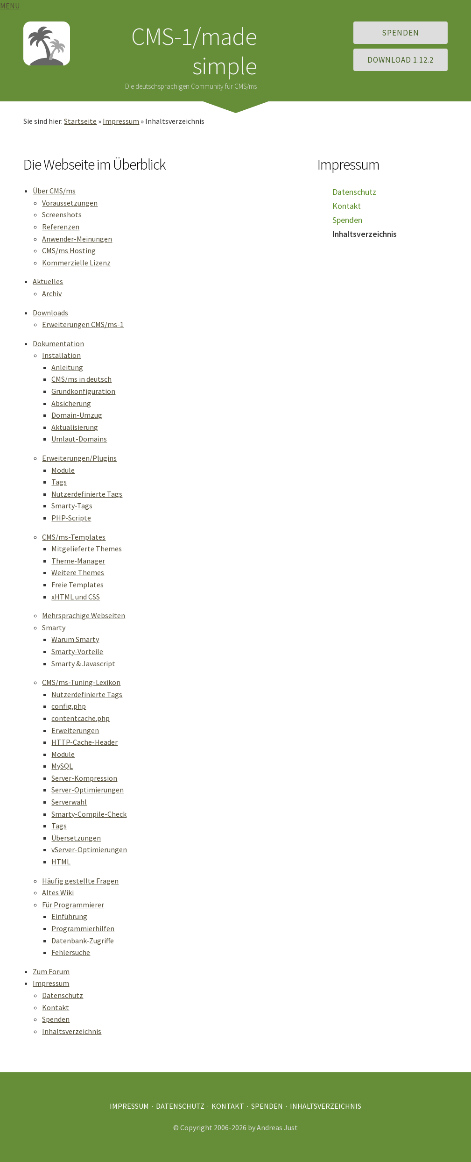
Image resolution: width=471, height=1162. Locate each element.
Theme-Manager (78, 560)
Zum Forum (51, 971)
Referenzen (60, 226)
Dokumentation (58, 343)
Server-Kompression (84, 778)
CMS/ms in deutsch (81, 379)
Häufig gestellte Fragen (80, 880)
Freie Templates (77, 584)
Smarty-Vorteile (77, 651)
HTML (60, 861)
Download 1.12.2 (400, 60)
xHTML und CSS (75, 596)
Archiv (52, 293)
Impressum (121, 121)
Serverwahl (69, 801)
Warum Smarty (75, 639)
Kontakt (55, 1007)
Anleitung (67, 367)
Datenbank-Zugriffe (82, 940)
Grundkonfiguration (83, 391)
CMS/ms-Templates (73, 537)
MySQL (62, 765)
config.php (68, 706)
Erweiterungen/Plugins (79, 458)
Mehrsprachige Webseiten (83, 615)
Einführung (69, 916)
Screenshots (62, 214)
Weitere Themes (77, 572)
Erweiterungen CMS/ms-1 (83, 324)
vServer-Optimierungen (89, 849)
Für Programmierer (73, 904)
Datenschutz (62, 995)
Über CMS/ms (54, 190)
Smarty (53, 627)
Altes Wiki (58, 892)
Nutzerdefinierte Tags (86, 494)
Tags (59, 481)
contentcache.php (80, 718)
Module (63, 470)
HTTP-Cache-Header (84, 742)
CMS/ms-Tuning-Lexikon (81, 682)
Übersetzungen (76, 837)
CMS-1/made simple (194, 51)
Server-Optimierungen (87, 789)
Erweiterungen (75, 730)
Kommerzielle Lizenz (76, 262)
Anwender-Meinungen (77, 238)
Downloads (50, 312)
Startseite (80, 121)
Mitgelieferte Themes (86, 548)
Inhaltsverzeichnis (71, 1031)
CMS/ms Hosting (69, 250)
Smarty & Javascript (83, 663)
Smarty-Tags (71, 505)
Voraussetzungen (70, 202)
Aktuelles (48, 281)
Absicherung (71, 403)
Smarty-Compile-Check (89, 814)
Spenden (400, 33)
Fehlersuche (70, 952)
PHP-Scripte (71, 517)
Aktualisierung (74, 427)
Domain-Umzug (76, 415)
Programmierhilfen (82, 928)
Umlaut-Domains (79, 438)
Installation (61, 355)
